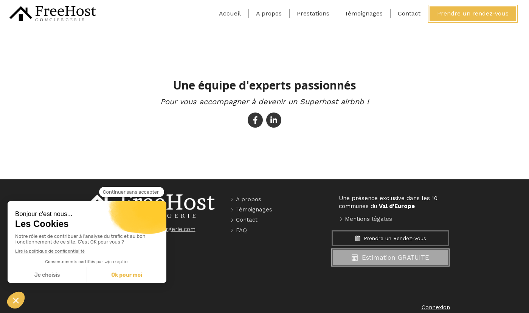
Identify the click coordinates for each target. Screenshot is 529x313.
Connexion (436, 307)
